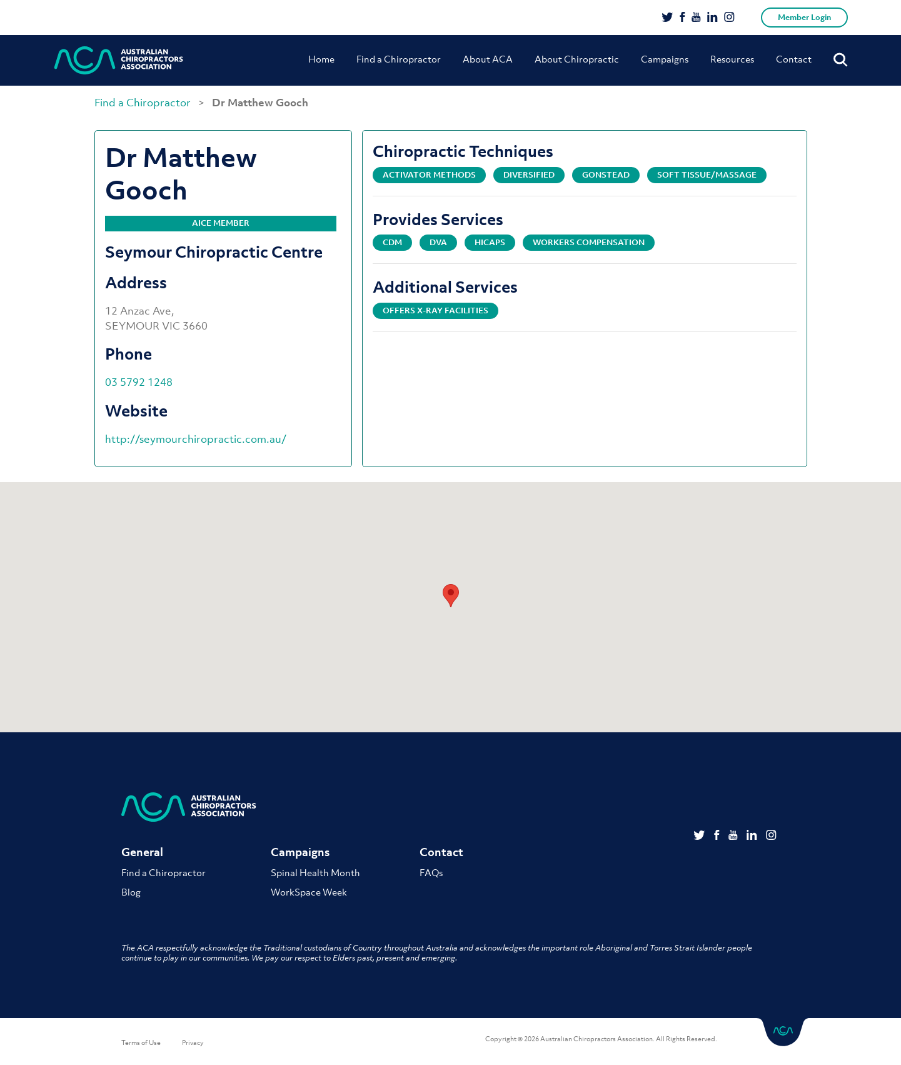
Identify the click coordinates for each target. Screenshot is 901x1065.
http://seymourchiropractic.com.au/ (195, 439)
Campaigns (664, 59)
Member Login (804, 17)
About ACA (488, 59)
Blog (131, 892)
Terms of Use (141, 1043)
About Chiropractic (577, 59)
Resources (732, 59)
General (142, 852)
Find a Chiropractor (398, 59)
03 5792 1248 (139, 382)
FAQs (431, 873)
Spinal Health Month (315, 873)
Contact (794, 59)
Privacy (193, 1043)
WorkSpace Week (309, 892)
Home (321, 59)
